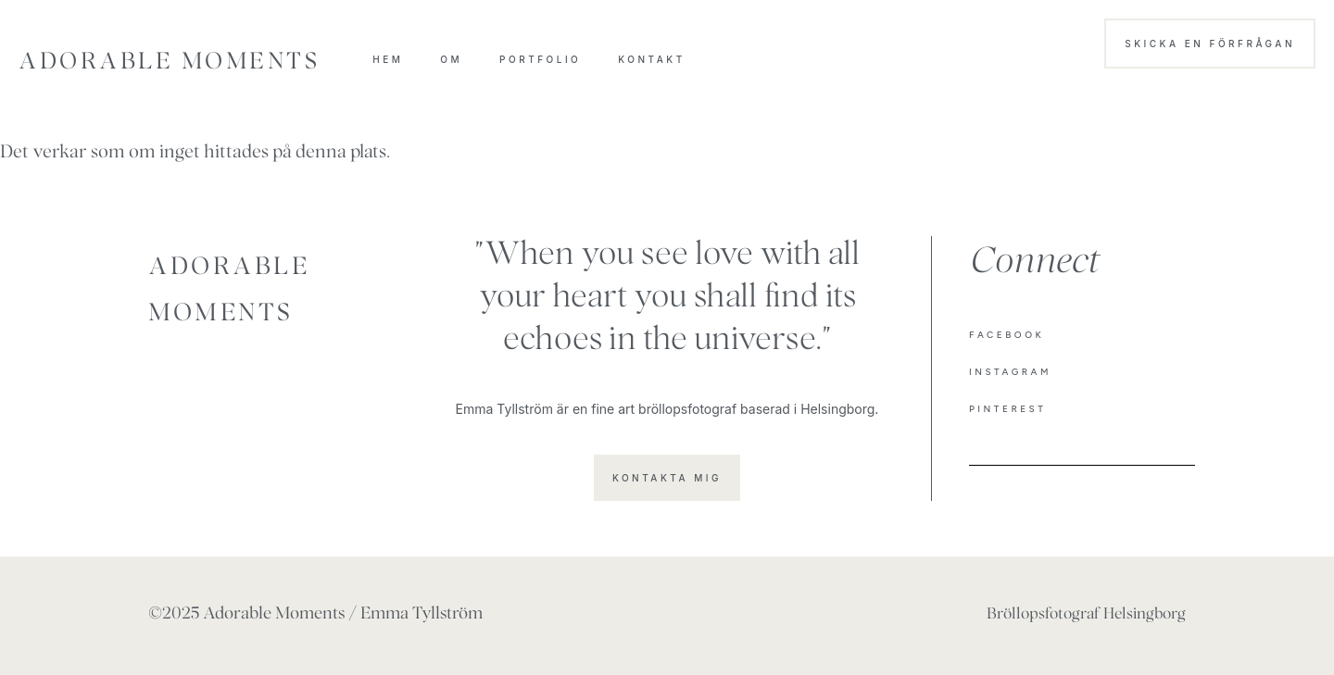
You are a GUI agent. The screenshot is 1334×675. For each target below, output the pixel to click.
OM (451, 59)
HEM (387, 59)
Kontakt (651, 59)
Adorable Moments (169, 64)
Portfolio (540, 59)
